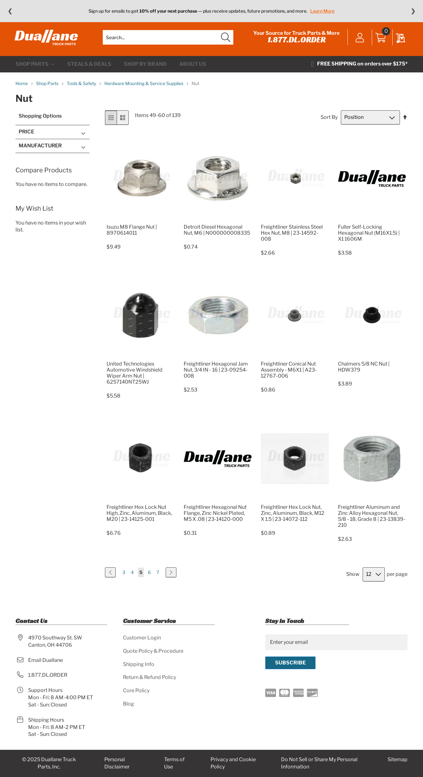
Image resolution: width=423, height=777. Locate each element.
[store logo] (47, 39)
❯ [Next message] (413, 11)
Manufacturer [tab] (40, 149)
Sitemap (398, 760)
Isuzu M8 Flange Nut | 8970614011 (132, 234)
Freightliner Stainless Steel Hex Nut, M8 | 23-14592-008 (292, 237)
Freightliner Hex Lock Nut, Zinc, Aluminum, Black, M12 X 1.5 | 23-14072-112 (292, 517)
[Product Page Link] (141, 223)
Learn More (322, 11)
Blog (128, 704)
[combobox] (168, 39)
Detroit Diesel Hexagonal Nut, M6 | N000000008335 (217, 234)
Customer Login (142, 638)
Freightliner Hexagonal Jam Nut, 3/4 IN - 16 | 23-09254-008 (216, 374)
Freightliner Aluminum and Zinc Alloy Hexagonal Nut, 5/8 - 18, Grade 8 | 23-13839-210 (371, 520)
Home (22, 87)
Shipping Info (138, 664)
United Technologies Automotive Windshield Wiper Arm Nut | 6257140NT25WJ (134, 377)
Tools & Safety (82, 87)
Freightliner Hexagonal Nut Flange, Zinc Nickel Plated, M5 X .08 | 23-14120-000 (215, 517)
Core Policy (136, 691)
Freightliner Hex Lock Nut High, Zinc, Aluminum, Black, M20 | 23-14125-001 (139, 517)
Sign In (359, 40)
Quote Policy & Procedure (153, 651)
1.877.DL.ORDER (296, 42)
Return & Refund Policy (149, 678)
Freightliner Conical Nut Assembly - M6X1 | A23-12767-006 (289, 374)
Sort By (329, 121)
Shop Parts (47, 87)
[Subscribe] (290, 663)
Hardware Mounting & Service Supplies (144, 87)
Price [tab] (26, 136)
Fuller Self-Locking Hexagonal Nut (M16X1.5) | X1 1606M (369, 237)
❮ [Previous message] (10, 11)
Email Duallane (45, 660)
